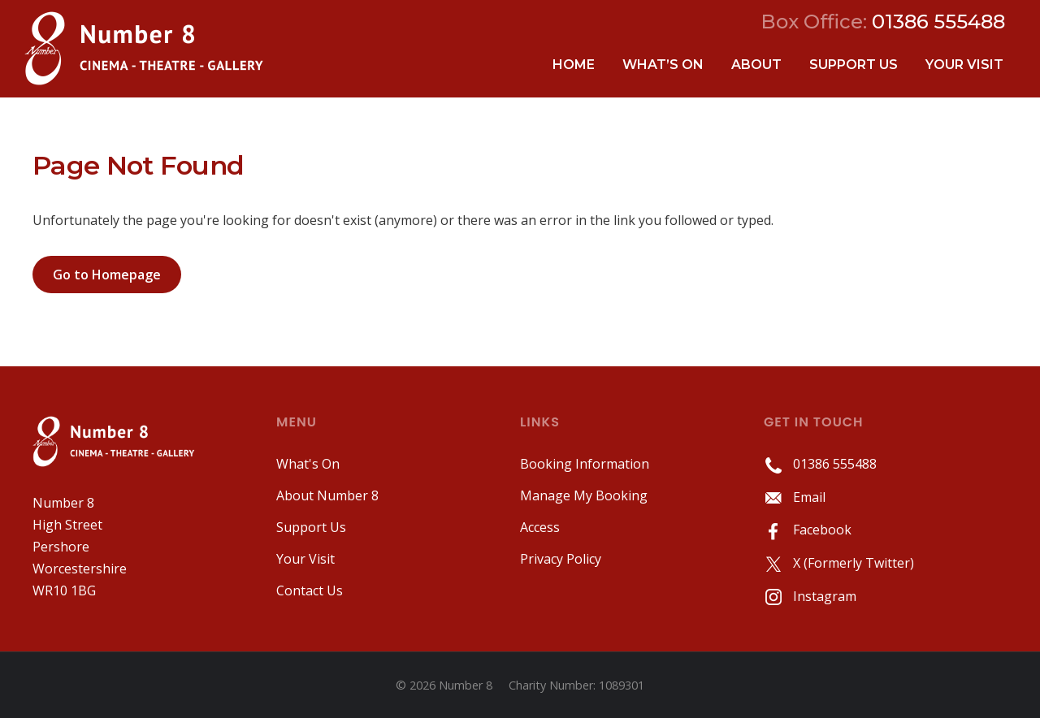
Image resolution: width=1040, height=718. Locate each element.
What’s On (663, 64)
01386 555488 (820, 464)
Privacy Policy (560, 559)
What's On (308, 464)
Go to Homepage (107, 274)
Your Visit (964, 64)
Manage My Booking (584, 495)
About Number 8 (327, 495)
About (756, 64)
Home (573, 64)
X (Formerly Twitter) (839, 563)
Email (795, 497)
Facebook (808, 529)
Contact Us (309, 590)
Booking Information (584, 464)
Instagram (810, 596)
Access (540, 527)
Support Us (853, 64)
